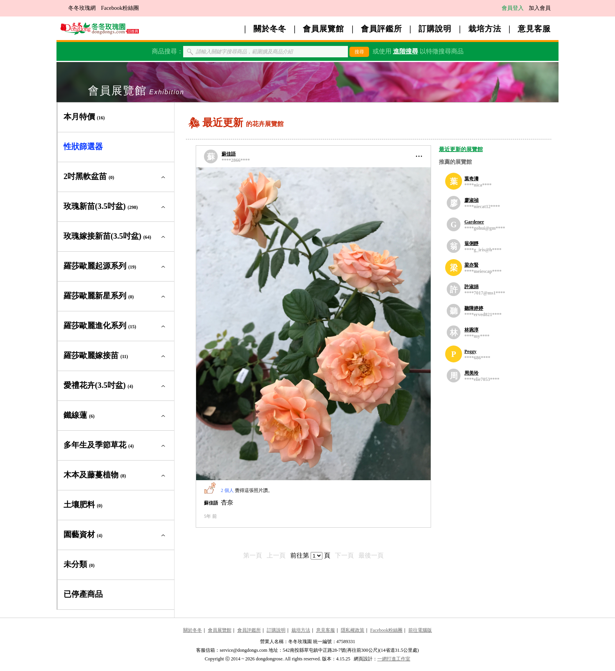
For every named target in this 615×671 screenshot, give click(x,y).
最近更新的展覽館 (461, 149)
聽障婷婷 (473, 308)
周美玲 (471, 373)
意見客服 (534, 28)
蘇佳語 (229, 154)
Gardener (474, 222)
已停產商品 (83, 594)
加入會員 (540, 8)
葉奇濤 (471, 178)
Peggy (470, 351)
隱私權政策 (352, 630)
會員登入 (513, 8)
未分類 (79, 564)
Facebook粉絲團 (120, 8)
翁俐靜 (471, 243)
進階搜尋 (405, 51)
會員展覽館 (323, 28)
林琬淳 (471, 330)
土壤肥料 (83, 504)
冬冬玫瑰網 (82, 8)
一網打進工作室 (393, 659)
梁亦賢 (471, 265)
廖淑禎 (471, 200)
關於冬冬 (269, 28)
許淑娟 (471, 286)
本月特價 (84, 116)
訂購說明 (434, 28)
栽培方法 (484, 28)
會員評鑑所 (381, 28)
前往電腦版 (420, 630)
